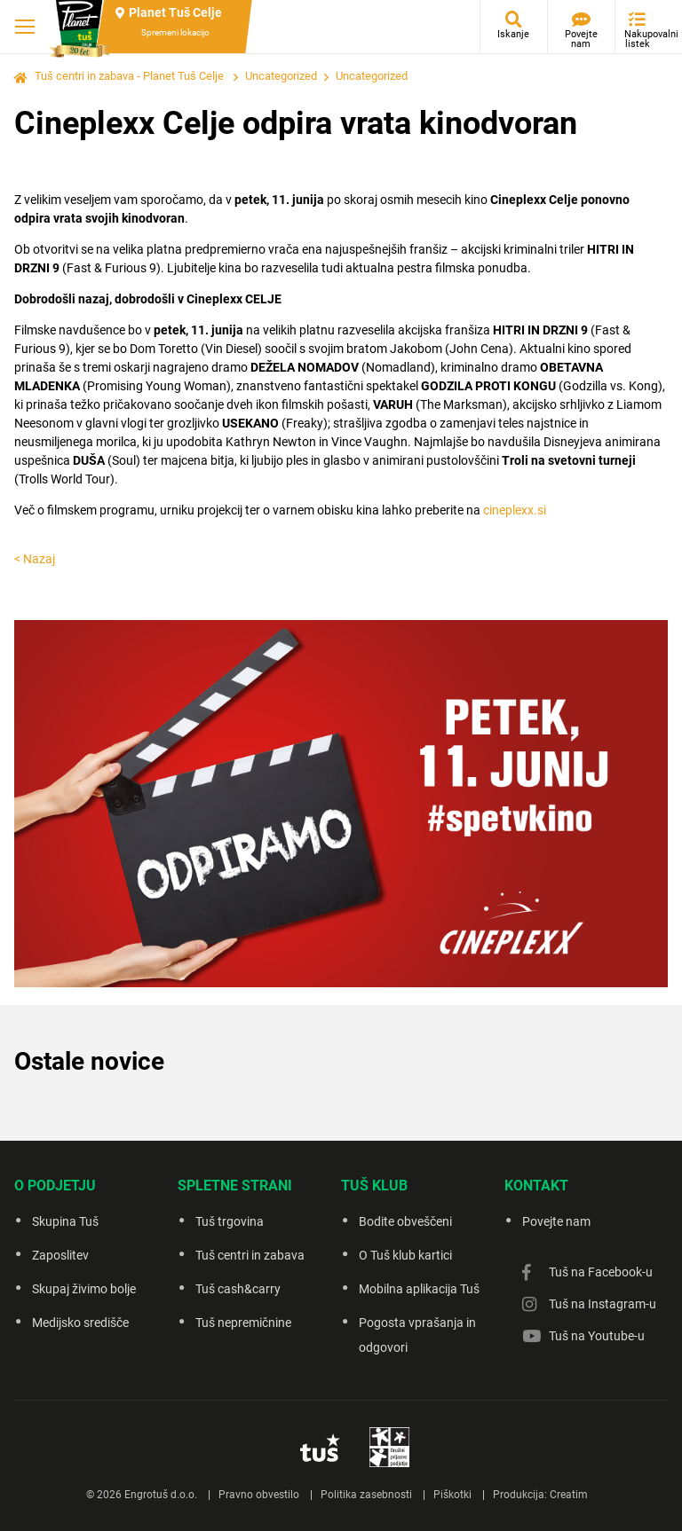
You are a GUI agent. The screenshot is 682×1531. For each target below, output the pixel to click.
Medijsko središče (80, 1322)
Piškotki (452, 1494)
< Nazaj (34, 559)
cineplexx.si (514, 510)
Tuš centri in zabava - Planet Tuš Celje (129, 75)
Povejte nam (581, 39)
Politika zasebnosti (366, 1494)
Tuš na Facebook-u (601, 1272)
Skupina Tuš (65, 1221)
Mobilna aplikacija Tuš (419, 1289)
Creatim (569, 1494)
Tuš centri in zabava (250, 1255)
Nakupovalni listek (641, 39)
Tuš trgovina (229, 1221)
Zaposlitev (60, 1255)
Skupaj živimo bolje (84, 1289)
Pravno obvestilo (258, 1494)
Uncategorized (281, 75)
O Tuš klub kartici (405, 1255)
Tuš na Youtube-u (597, 1336)
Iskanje (513, 34)
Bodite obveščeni (405, 1221)
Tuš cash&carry (238, 1289)
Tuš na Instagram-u (602, 1304)
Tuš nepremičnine (243, 1322)
